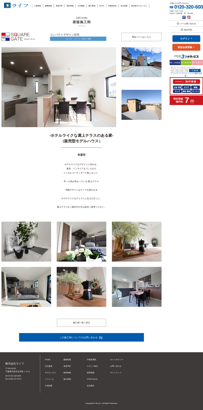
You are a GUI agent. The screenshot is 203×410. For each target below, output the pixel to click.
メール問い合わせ (188, 23)
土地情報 (37, 6)
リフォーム (49, 379)
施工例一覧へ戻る (81, 322)
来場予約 (59, 6)
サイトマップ (115, 372)
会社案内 (90, 385)
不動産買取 (91, 359)
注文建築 (81, 6)
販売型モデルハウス (139, 6)
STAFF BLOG (92, 379)
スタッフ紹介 (92, 366)
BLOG (101, 6)
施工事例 (91, 6)
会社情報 (124, 6)
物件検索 (70, 6)
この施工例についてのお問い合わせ (78, 337)
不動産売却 (112, 6)
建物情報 (48, 6)
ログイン (185, 38)
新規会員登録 (185, 47)
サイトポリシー (116, 359)
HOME (47, 359)
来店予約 (188, 29)
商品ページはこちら (141, 36)
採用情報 (90, 372)
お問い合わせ (115, 366)
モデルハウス (50, 372)
